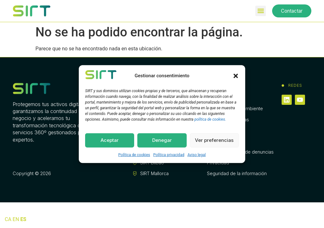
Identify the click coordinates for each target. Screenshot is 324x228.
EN (16, 219)
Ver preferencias (214, 140)
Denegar (162, 140)
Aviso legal (196, 154)
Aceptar (110, 140)
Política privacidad (168, 154)
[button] (236, 76)
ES (23, 219)
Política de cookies (134, 154)
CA (8, 219)
